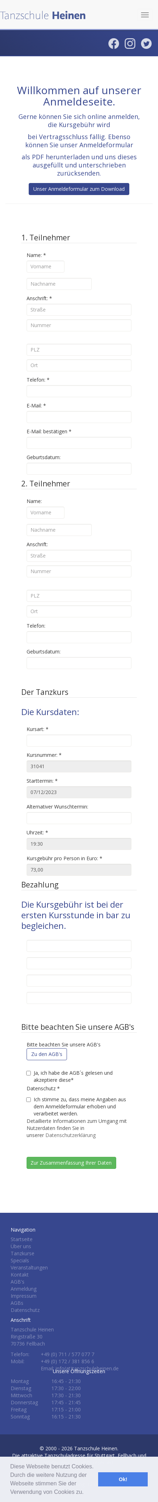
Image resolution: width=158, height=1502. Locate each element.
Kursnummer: (44, 755)
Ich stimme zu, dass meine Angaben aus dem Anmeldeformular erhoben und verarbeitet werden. (76, 1106)
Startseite (22, 1239)
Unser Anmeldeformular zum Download (79, 188)
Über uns (21, 1246)
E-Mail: (36, 405)
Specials (20, 1260)
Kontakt (20, 1274)
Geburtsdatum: (44, 457)
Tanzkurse (22, 1253)
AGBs (17, 1303)
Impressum (23, 1295)
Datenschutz (43, 1088)
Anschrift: (39, 298)
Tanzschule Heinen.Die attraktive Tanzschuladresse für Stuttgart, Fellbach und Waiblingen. (79, 1455)
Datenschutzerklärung (70, 1135)
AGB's (17, 1281)
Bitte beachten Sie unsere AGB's (64, 1044)
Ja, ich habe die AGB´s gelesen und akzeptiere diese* (70, 1076)
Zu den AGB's (46, 1054)
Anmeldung (23, 1288)
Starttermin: (42, 780)
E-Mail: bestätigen (49, 431)
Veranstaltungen (29, 1267)
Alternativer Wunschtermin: (57, 806)
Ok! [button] (123, 1479)
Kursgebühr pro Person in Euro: (64, 858)
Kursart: (38, 729)
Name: (36, 255)
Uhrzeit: (37, 832)
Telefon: (38, 379)
